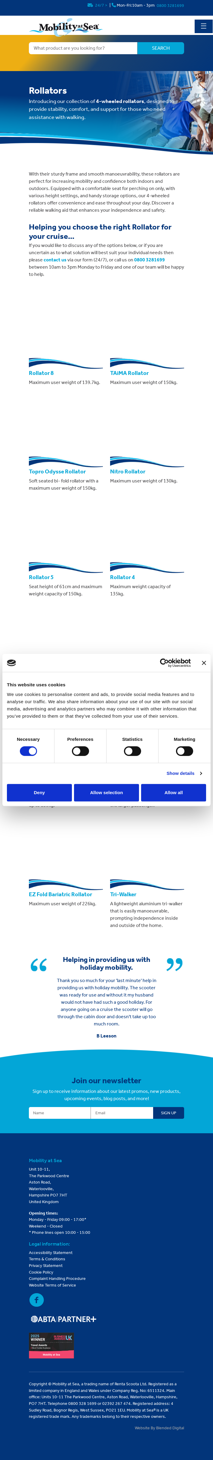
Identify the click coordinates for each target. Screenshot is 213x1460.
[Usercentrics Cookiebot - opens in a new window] (164, 662)
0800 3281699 (170, 5)
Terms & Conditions (47, 1259)
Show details (181, 773)
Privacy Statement (46, 1265)
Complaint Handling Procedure (57, 1278)
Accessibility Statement (51, 1252)
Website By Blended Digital (159, 1427)
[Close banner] (204, 663)
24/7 (98, 5)
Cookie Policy (41, 1272)
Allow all (174, 792)
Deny (39, 792)
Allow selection (106, 792)
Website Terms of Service (52, 1285)
